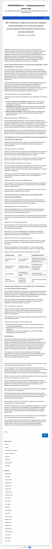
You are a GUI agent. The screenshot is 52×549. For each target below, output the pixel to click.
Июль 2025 (7, 501)
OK (29, 547)
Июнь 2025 (7, 504)
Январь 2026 (8, 482)
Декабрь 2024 (8, 522)
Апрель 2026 (8, 473)
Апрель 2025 (8, 510)
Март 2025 (7, 513)
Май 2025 (7, 507)
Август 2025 (8, 498)
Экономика (7, 465)
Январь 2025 (8, 519)
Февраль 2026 (8, 479)
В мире (6, 447)
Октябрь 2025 (8, 492)
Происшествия (8, 462)
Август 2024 (8, 534)
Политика (7, 459)
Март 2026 (7, 476)
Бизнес (6, 444)
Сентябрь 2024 (8, 531)
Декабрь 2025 (8, 485)
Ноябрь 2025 (8, 489)
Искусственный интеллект (11, 450)
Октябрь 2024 (8, 528)
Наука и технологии (9, 453)
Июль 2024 (7, 538)
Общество (7, 456)
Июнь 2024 (7, 541)
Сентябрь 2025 (8, 495)
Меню (45, 18)
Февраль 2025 (8, 516)
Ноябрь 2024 (8, 525)
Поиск (6, 432)
